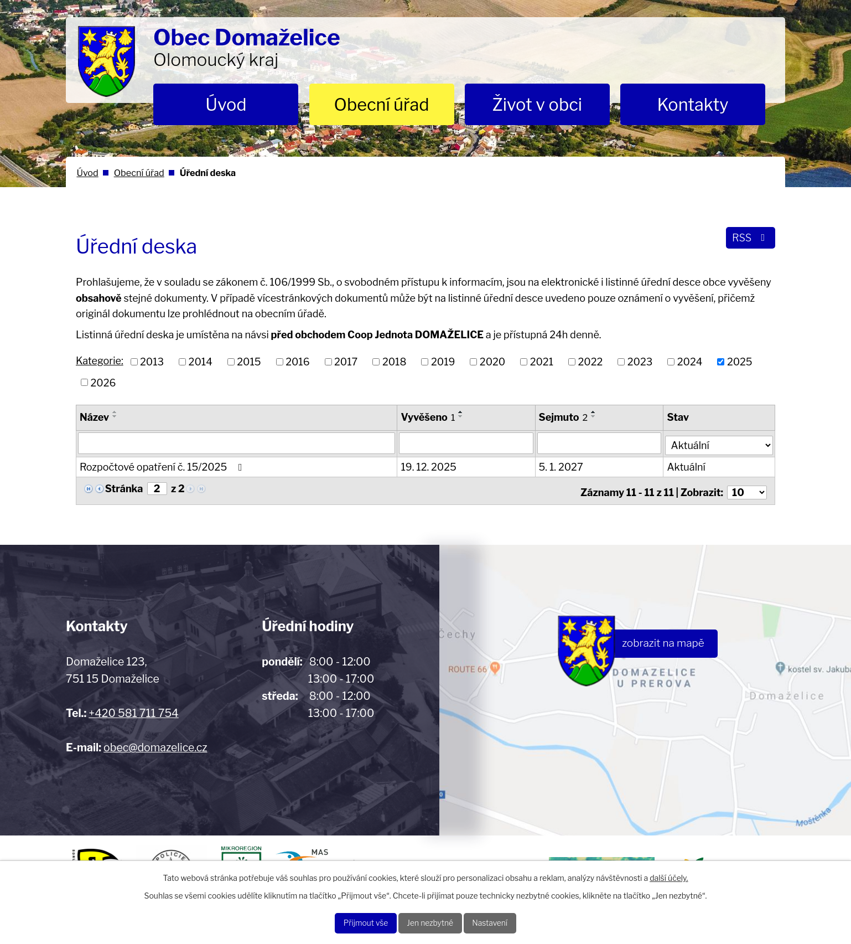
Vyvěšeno (428, 417)
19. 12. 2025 (428, 465)
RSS (748, 240)
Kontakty (692, 104)
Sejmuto (564, 417)
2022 (590, 362)
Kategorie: (99, 361)
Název (94, 417)
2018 (394, 362)
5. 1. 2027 (561, 465)
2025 (740, 362)
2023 (640, 362)
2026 (103, 382)
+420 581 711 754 (133, 708)
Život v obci (537, 104)
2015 (249, 362)
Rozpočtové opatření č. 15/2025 (163, 465)
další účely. (669, 874)
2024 (690, 362)
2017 (345, 362)
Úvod (225, 104)
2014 (200, 362)
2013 (152, 362)
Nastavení (503, 921)
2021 (541, 362)
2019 (443, 362)
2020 (492, 362)
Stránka (124, 487)
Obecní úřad (381, 104)
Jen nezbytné (430, 921)
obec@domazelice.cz (155, 742)
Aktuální (687, 465)
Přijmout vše (352, 921)
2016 (297, 362)
